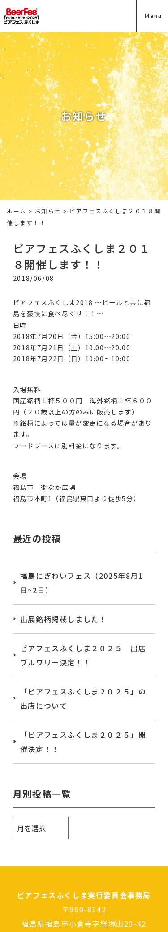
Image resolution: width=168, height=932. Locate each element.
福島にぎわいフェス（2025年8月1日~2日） (81, 582)
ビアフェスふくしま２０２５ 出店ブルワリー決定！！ (83, 655)
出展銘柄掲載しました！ (63, 619)
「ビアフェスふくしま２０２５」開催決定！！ (83, 741)
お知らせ (48, 211)
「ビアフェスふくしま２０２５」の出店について (83, 698)
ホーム (16, 211)
